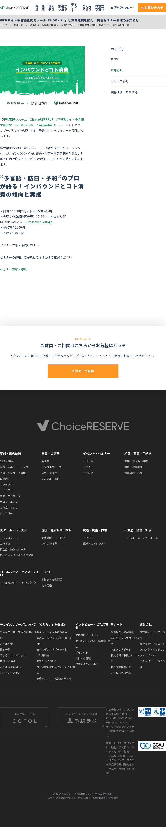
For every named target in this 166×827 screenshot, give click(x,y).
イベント (88, 461)
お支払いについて (47, 661)
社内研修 (88, 473)
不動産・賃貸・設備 (137, 530)
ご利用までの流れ (10, 667)
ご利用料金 (6, 643)
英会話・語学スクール (13, 549)
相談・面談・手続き (137, 453)
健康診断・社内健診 (53, 537)
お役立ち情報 (99, 7)
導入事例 (51, 7)
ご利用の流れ (86, 7)
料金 (36, 7)
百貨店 (4, 478)
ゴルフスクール (9, 537)
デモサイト (74, 7)
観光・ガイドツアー (94, 543)
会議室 (45, 461)
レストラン (6, 490)
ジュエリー (6, 513)
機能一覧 (5, 649)
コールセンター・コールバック (18, 582)
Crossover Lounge (39, 222)
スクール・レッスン (13, 530)
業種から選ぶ (62, 7)
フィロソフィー (149, 655)
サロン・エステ (9, 501)
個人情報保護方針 (121, 667)
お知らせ (18, 25)
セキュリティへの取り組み (52, 632)
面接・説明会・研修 (136, 461)
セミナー (88, 467)
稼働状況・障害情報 (124, 92)
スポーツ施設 (49, 473)
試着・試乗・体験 (95, 530)
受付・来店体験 (10, 453)
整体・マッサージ (10, 496)
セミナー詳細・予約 (13, 269)
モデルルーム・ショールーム (141, 537)
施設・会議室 (50, 453)
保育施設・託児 (133, 473)
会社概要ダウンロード (152, 643)
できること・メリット (13, 655)
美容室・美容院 (9, 507)
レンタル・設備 (50, 478)
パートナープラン (10, 672)
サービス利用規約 (121, 672)
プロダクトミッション (152, 649)
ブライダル (6, 484)
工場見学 (88, 537)
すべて (115, 59)
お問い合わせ (152, 7)
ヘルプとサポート (121, 649)
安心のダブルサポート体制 (52, 649)
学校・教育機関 (133, 467)
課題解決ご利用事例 (86, 664)
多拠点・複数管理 (52, 579)
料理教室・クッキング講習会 (16, 555)
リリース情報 (119, 81)
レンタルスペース (52, 467)
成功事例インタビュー (88, 635)
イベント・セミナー (96, 453)
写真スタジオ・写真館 (13, 473)
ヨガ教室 (5, 543)
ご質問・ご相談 (83, 371)
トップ (3, 25)
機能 (43, 7)
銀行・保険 (6, 461)
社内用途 (47, 585)
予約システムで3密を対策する (54, 678)
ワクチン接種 (49, 543)
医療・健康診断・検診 (56, 530)
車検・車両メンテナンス (14, 467)
